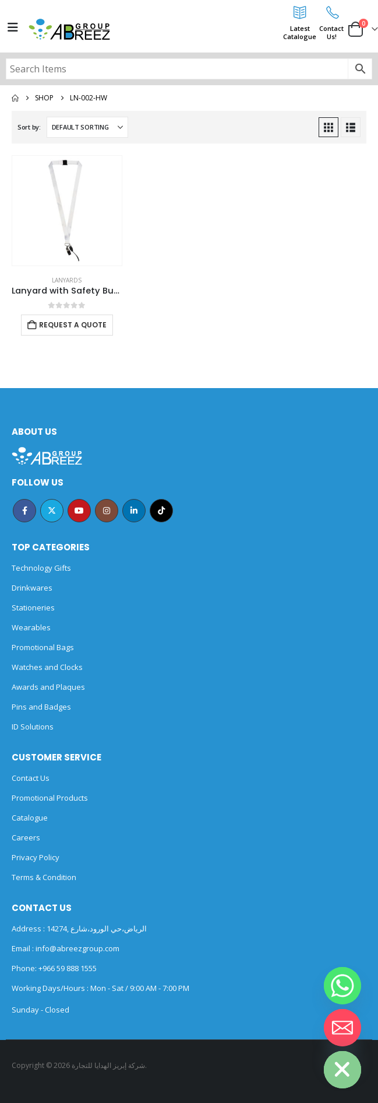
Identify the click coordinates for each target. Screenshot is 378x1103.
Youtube (79, 510)
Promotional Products (50, 798)
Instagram (106, 510)
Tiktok (161, 510)
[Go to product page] (67, 211)
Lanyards (67, 280)
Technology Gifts (41, 568)
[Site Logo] (69, 29)
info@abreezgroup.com (76, 948)
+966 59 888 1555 (67, 968)
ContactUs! (331, 32)
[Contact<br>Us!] (331, 12)
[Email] (342, 1027)
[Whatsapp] (342, 985)
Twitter (51, 510)
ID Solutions (33, 726)
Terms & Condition (44, 877)
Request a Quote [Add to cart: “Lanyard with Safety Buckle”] (73, 325)
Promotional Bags (43, 647)
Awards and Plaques (48, 687)
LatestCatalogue (299, 32)
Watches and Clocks (47, 667)
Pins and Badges (41, 706)
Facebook (24, 510)
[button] (328, 127)
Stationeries (33, 607)
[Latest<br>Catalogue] (300, 12)
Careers (26, 837)
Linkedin (134, 510)
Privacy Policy (35, 857)
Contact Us (31, 778)
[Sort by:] (87, 127)
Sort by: (29, 127)
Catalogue (30, 817)
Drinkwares (32, 587)
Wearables (31, 627)
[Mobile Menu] (13, 27)
